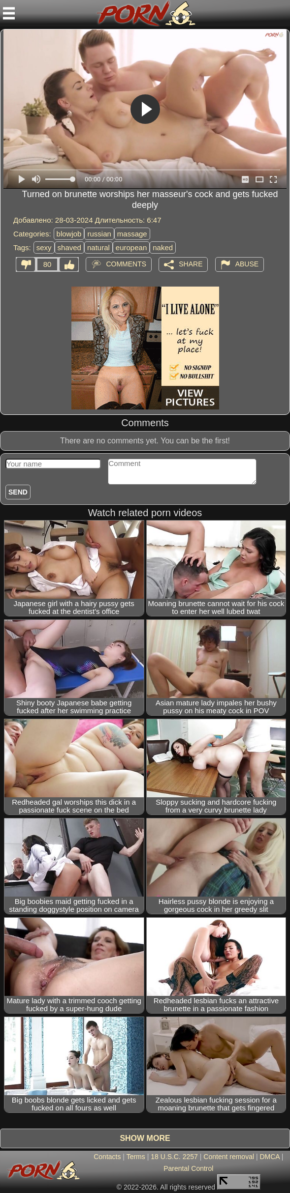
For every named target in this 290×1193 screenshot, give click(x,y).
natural (98, 247)
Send (18, 492)
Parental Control (188, 1168)
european (131, 247)
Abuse (246, 264)
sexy (44, 247)
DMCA (269, 1157)
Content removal (228, 1157)
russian (99, 234)
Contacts (107, 1157)
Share (190, 264)
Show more (145, 1138)
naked (163, 247)
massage (132, 234)
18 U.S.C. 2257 (174, 1157)
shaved (69, 247)
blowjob (69, 234)
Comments (126, 264)
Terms (136, 1157)
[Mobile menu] (9, 13)
